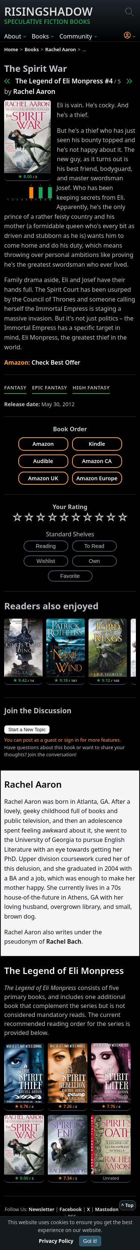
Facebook (70, 1209)
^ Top (127, 1205)
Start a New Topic (27, 729)
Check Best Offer (55, 362)
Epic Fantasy (49, 387)
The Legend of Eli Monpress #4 (64, 80)
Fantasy (15, 387)
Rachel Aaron (34, 91)
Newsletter (42, 1209)
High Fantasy (90, 387)
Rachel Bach (63, 941)
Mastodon (107, 1209)
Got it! (90, 1241)
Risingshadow (48, 15)
